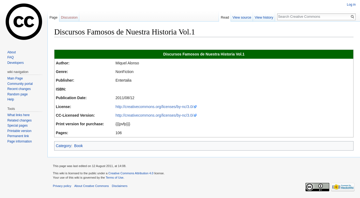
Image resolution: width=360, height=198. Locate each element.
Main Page (15, 78)
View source (241, 17)
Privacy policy (62, 185)
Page (53, 17)
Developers (15, 63)
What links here (18, 115)
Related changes (19, 120)
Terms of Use (115, 177)
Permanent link (18, 136)
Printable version (19, 131)
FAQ (10, 57)
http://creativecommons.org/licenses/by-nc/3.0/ (154, 107)
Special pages (17, 125)
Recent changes (19, 89)
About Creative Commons (91, 185)
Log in (351, 4)
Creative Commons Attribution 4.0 (130, 173)
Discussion (69, 17)
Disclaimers (120, 185)
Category (63, 146)
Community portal (20, 84)
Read (225, 17)
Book (78, 146)
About (11, 52)
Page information (19, 141)
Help (10, 99)
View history (264, 17)
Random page (17, 94)
